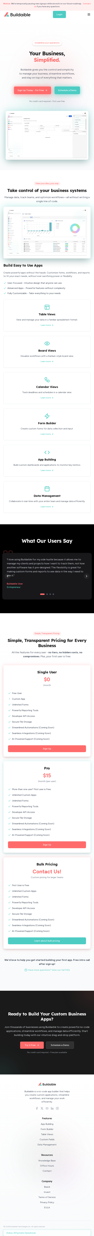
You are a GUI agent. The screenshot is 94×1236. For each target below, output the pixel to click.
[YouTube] (47, 1108)
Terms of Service (47, 1197)
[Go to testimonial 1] (42, 594)
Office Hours (47, 1165)
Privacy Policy (47, 1202)
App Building (47, 1124)
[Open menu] (89, 14)
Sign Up (47, 748)
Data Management (47, 1144)
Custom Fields (47, 1139)
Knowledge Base (47, 1160)
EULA (47, 1207)
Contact (47, 1171)
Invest (47, 1192)
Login (59, 14)
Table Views (47, 1134)
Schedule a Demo (60, 1045)
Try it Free (32, 1045)
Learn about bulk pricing (47, 940)
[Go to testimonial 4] (53, 594)
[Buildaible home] (47, 1084)
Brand (47, 1187)
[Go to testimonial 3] (50, 594)
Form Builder (47, 1129)
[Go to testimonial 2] (47, 594)
